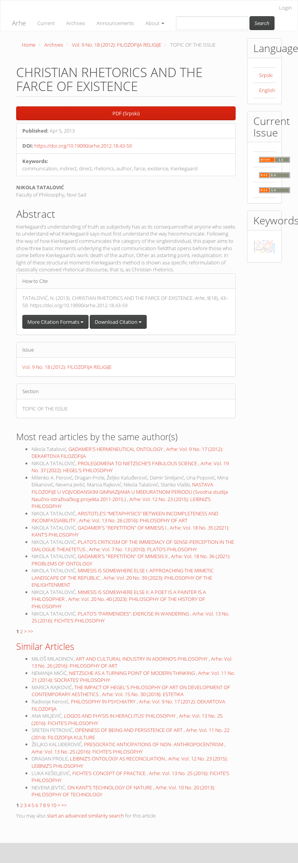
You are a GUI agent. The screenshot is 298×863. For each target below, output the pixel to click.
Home (28, 44)
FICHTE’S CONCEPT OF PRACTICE (109, 773)
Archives (75, 23)
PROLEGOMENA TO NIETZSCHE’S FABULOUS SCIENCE (138, 463)
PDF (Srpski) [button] (126, 113)
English (267, 90)
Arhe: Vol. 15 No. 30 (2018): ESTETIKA (143, 694)
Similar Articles (45, 646)
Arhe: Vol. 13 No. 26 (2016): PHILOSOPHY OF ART (133, 520)
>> (30, 631)
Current (46, 23)
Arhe (19, 23)
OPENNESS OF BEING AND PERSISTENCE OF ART (129, 730)
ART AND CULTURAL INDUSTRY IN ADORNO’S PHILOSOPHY (142, 658)
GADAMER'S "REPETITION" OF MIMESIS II (123, 556)
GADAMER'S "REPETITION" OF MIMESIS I (122, 527)
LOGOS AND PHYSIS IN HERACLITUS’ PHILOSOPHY (120, 715)
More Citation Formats (55, 321)
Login (285, 7)
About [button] (155, 23)
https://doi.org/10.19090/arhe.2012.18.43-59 (83, 145)
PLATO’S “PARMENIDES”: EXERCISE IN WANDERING (134, 613)
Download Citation (118, 321)
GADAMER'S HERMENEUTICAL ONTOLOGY (116, 449)
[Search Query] (212, 23)
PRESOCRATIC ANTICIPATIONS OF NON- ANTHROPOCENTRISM (154, 744)
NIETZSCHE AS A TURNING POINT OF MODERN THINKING (132, 673)
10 (53, 805)
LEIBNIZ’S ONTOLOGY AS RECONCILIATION (118, 758)
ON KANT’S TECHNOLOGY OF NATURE (110, 787)
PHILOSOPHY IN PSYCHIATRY (104, 701)
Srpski (266, 75)
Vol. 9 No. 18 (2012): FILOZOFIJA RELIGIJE (116, 44)
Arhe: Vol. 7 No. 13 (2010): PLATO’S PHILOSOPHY (143, 549)
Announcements (115, 23)
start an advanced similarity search (85, 815)
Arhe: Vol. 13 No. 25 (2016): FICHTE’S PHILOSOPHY (87, 751)
